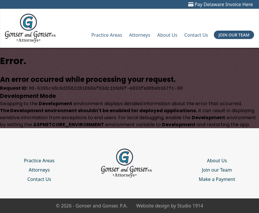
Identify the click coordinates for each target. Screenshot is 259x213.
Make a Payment (217, 179)
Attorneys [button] (139, 35)
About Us (167, 35)
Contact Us (196, 35)
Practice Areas (106, 35)
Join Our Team (234, 35)
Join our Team (217, 170)
